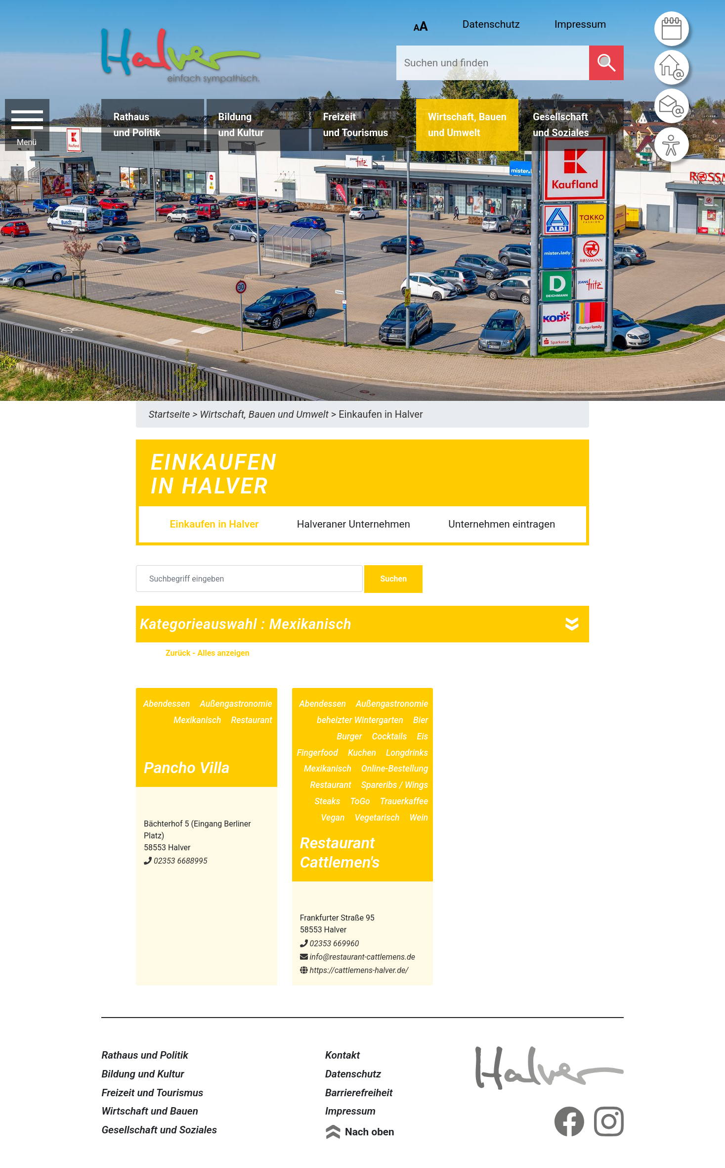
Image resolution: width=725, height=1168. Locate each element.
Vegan (332, 818)
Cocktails (389, 736)
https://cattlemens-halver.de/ (354, 970)
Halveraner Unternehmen (353, 524)
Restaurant (251, 720)
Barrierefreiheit (359, 1093)
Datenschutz (491, 24)
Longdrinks (407, 753)
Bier (420, 720)
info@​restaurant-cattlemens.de (357, 957)
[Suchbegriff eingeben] (249, 578)
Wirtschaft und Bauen (149, 1111)
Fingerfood (317, 753)
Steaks (327, 801)
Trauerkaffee (404, 801)
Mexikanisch (197, 720)
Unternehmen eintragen (501, 524)
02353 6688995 (175, 861)
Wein (419, 818)
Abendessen (166, 704)
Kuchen (362, 753)
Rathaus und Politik (144, 1055)
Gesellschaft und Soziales (159, 1130)
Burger (349, 736)
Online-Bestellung (394, 769)
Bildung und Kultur (142, 1074)
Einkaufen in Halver (214, 524)
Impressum (580, 24)
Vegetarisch (377, 818)
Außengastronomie (236, 704)
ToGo (360, 801)
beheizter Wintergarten (360, 720)
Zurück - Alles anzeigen (208, 653)
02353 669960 (329, 943)
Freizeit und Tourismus (152, 1093)
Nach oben (369, 1132)
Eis (422, 736)
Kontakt (342, 1055)
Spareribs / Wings (394, 785)
